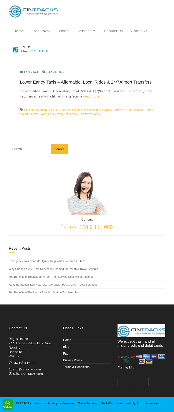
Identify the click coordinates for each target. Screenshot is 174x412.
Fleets (64, 31)
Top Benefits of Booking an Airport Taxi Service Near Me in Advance (51, 276)
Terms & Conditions (76, 367)
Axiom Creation (147, 403)
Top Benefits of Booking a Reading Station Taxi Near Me (44, 292)
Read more (91, 96)
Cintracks (105, 109)
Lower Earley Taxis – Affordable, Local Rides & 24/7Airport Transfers (86, 82)
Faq (65, 353)
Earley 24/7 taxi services (128, 109)
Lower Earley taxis (51, 114)
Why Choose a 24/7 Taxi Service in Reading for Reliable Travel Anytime (53, 269)
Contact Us (113, 31)
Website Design (89, 403)
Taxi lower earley (89, 114)
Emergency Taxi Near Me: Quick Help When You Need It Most (47, 261)
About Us (139, 31)
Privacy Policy (72, 360)
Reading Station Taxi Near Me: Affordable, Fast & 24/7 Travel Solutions (53, 284)
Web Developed (119, 403)
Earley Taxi (31, 72)
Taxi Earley (71, 114)
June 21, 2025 (55, 72)
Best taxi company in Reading (79, 109)
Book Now (41, 31)
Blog (66, 346)
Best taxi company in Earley (41, 109)
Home (18, 31)
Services (84, 31)
